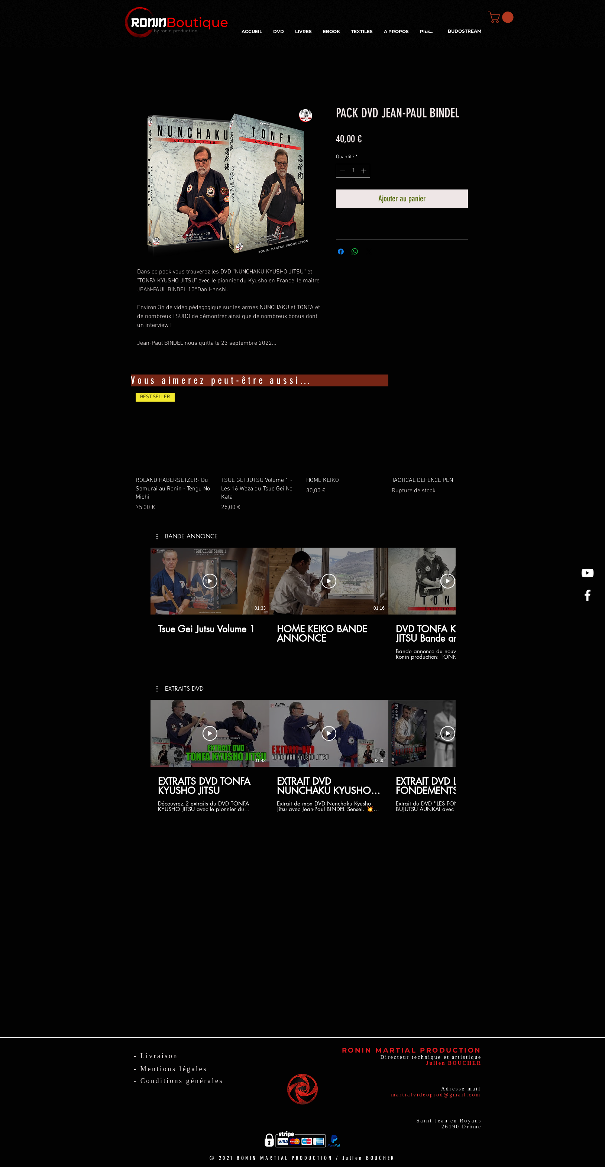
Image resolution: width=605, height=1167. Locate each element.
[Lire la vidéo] (210, 581)
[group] (302, 452)
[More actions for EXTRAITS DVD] (180, 688)
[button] (502, 17)
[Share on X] (369, 251)
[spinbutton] (353, 170)
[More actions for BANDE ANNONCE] (187, 536)
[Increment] (364, 170)
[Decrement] (341, 170)
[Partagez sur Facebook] (340, 251)
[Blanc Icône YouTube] (587, 572)
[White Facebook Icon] (587, 595)
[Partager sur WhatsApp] (354, 251)
